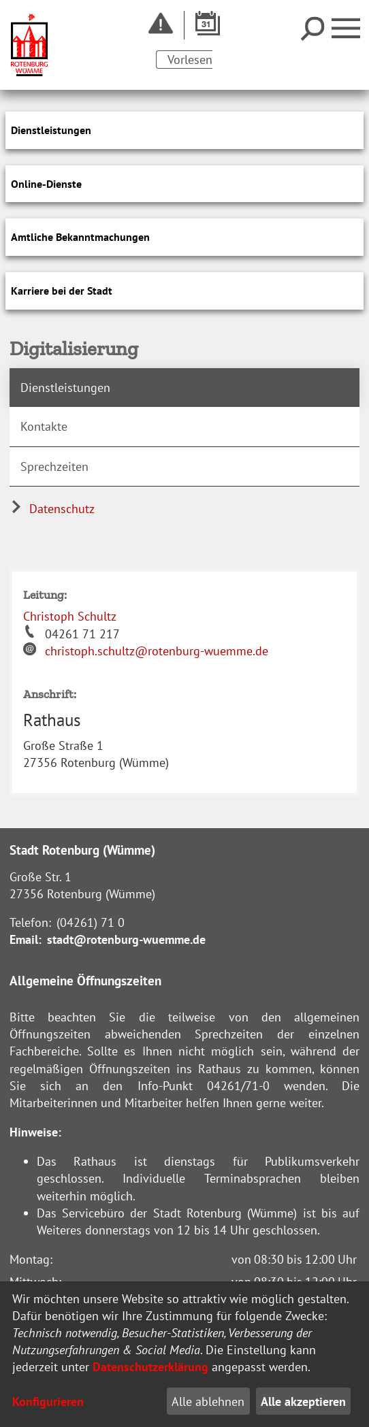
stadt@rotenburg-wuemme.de (126, 939)
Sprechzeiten (54, 466)
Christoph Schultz (69, 616)
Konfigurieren (48, 1401)
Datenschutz (52, 508)
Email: (26, 939)
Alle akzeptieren (303, 1401)
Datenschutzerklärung (150, 1367)
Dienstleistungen (65, 387)
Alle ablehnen (208, 1401)
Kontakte (43, 426)
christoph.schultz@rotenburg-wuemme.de (156, 651)
